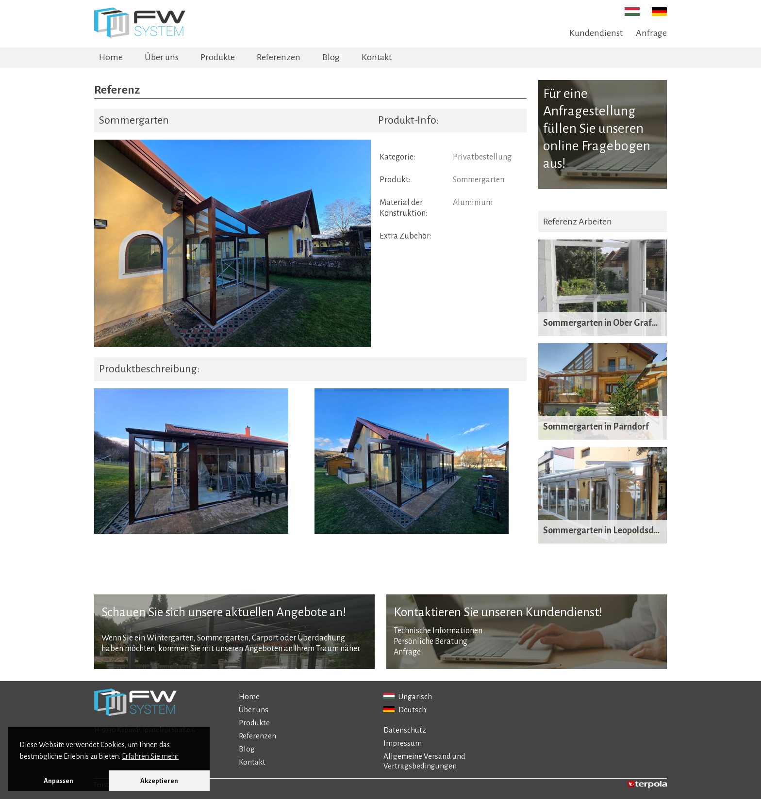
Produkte (217, 57)
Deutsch (404, 709)
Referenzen (278, 57)
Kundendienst (596, 33)
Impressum (402, 743)
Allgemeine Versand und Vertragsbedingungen (424, 761)
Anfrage (651, 33)
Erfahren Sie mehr (150, 756)
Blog (331, 57)
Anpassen (58, 780)
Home (111, 57)
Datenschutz (404, 730)
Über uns (162, 57)
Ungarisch (407, 696)
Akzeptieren (159, 780)
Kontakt (377, 57)
